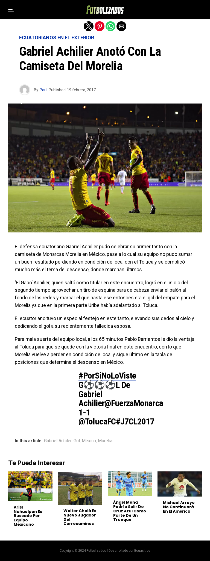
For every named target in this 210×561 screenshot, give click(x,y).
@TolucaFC (97, 421)
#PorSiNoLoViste (107, 375)
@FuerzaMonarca (133, 403)
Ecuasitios (142, 551)
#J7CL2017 (135, 421)
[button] (11, 9)
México (89, 441)
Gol (77, 441)
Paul (43, 90)
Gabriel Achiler (58, 441)
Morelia (105, 441)
